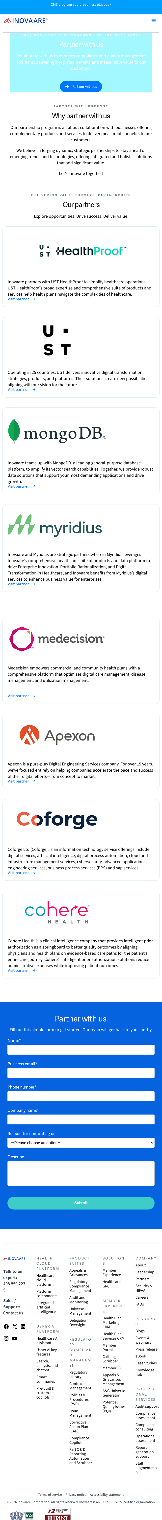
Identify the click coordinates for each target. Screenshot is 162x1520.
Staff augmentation (146, 1468)
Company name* (23, 1110)
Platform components (46, 1294)
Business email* (22, 1064)
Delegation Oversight (78, 1323)
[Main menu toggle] (153, 20)
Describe (15, 1157)
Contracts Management (80, 1386)
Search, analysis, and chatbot (47, 1365)
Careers (141, 1297)
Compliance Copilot (79, 1440)
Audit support (147, 1406)
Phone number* (21, 1087)
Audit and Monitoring (78, 1300)
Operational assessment (145, 1438)
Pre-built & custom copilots (45, 1393)
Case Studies (146, 1363)
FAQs (139, 1304)
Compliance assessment (145, 1416)
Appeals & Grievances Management (113, 1379)
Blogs (140, 1331)
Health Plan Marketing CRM (112, 1322)
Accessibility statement (107, 1494)
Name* (14, 1040)
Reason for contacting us (31, 1133)
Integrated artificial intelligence (46, 1307)
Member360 (112, 1368)
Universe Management (80, 1311)
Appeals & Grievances (78, 1273)
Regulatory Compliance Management (80, 1286)
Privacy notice (76, 1494)
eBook (140, 1356)
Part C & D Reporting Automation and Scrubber (80, 1456)
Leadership (144, 1272)
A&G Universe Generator (114, 1393)
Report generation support (144, 1452)
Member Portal (109, 1348)
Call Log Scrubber (110, 1359)
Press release (146, 1349)
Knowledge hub (144, 1372)
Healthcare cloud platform (45, 1280)
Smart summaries (45, 1379)
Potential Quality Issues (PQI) (114, 1407)
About (140, 1265)
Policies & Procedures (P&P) (79, 1399)
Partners (142, 1279)
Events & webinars (143, 1340)
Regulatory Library (78, 1374)
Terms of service (50, 1494)
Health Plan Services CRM (114, 1336)
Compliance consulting (145, 1427)
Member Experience (112, 1273)
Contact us (13, 1313)
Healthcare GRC (112, 1284)
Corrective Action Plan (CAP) (78, 1427)
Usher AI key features (46, 1352)
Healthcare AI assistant (47, 1341)
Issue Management (80, 1413)
